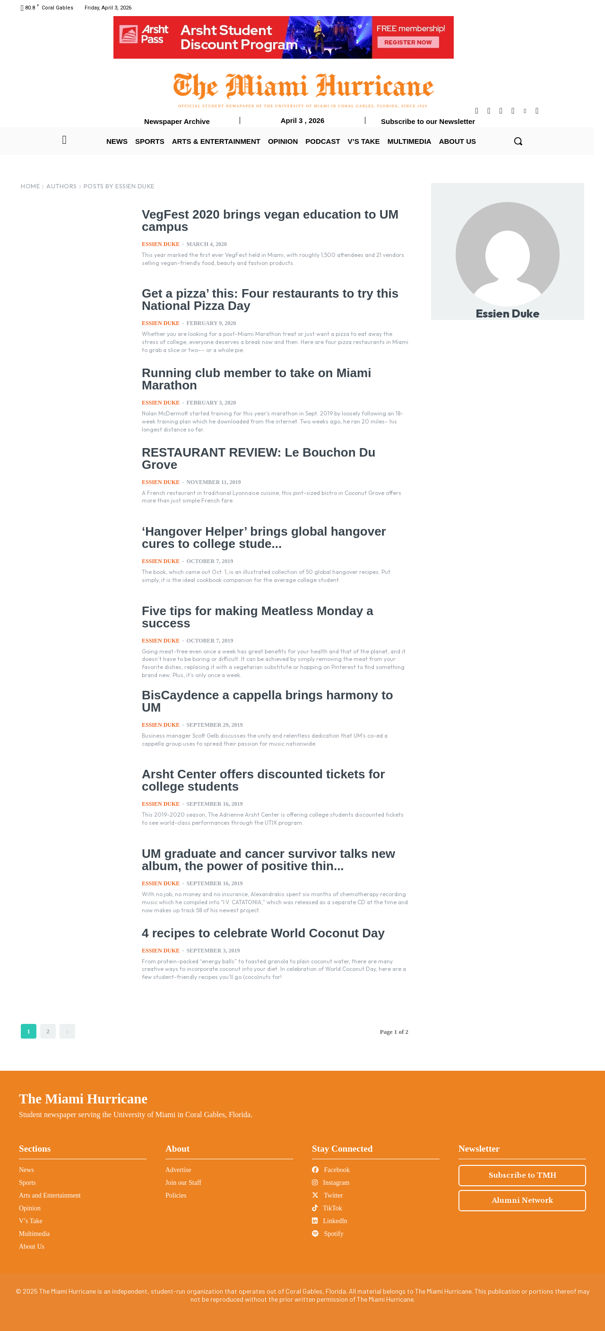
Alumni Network (522, 1199)
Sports (27, 1181)
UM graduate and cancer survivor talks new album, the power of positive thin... (263, 858)
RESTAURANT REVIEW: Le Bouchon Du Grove (273, 451)
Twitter (327, 1194)
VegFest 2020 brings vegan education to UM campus (265, 219)
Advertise (178, 1168)
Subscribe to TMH (522, 1174)
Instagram (330, 1181)
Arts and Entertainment (50, 1194)
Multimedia (34, 1232)
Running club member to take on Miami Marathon (252, 378)
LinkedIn (329, 1220)
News (26, 1168)
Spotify (328, 1232)
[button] (518, 141)
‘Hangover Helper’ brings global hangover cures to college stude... (259, 536)
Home (30, 186)
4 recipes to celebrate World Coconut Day (258, 931)
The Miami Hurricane (83, 1097)
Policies (175, 1194)
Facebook (331, 1168)
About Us (31, 1245)
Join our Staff (183, 1181)
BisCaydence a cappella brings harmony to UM (273, 693)
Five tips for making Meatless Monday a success (253, 616)
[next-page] (67, 1030)
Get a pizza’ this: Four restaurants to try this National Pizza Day (265, 298)
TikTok (327, 1207)
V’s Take (31, 1220)
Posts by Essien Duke (119, 186)
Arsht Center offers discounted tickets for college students (259, 778)
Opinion (30, 1207)
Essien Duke (161, 243)
